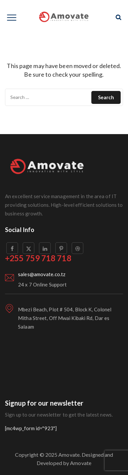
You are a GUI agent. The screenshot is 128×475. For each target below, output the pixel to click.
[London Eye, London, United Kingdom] (64, 371)
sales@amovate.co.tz (41, 274)
